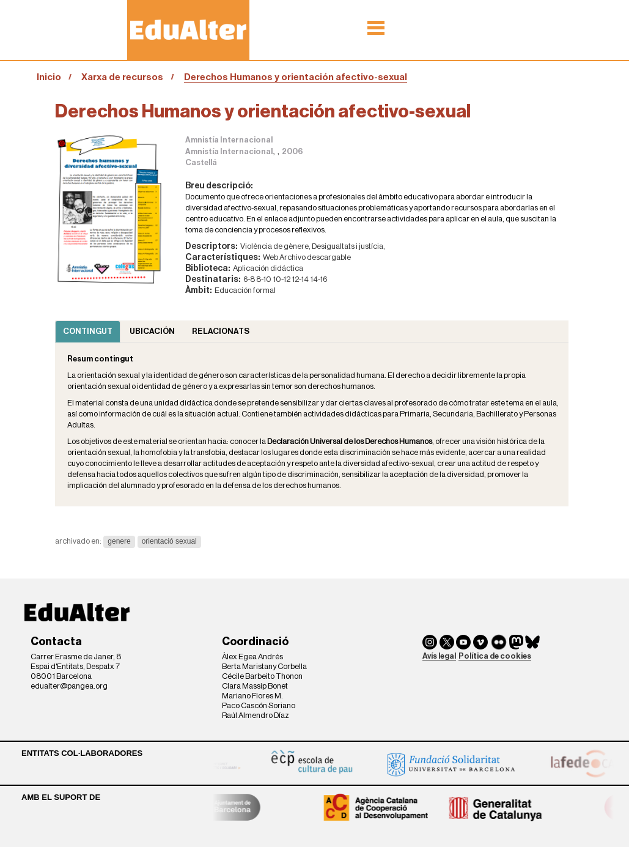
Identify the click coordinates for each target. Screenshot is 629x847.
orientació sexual (169, 541)
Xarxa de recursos (122, 77)
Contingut (87, 331)
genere (119, 541)
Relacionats (220, 331)
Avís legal (439, 656)
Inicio (49, 77)
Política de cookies (494, 656)
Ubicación (152, 331)
